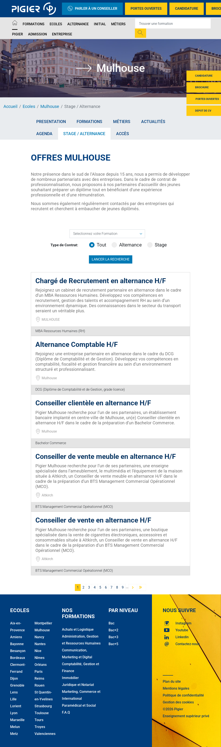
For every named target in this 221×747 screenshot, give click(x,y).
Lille (13, 699)
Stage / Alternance (84, 133)
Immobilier (70, 678)
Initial (100, 24)
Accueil (10, 106)
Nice (38, 651)
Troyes (40, 727)
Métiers (118, 24)
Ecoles (56, 24)
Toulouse (42, 713)
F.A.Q (66, 712)
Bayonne (17, 644)
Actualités (153, 121)
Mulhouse (49, 106)
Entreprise (62, 34)
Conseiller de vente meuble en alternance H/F (105, 456)
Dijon (14, 678)
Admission (37, 34)
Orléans (41, 665)
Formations (33, 24)
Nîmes (39, 658)
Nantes (40, 644)
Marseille (17, 720)
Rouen (39, 685)
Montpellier (43, 623)
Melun (15, 727)
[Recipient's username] (173, 23)
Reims (39, 678)
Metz (14, 734)
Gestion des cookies (178, 702)
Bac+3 (113, 637)
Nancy (39, 637)
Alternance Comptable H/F (76, 344)
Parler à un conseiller (92, 9)
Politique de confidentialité (183, 695)
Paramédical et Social (79, 705)
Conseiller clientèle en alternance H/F (93, 403)
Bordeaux (17, 658)
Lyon (13, 713)
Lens (14, 692)
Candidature (186, 8)
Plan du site (172, 681)
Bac (111, 623)
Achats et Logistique (78, 629)
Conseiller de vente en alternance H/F (93, 520)
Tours (39, 720)
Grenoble (17, 685)
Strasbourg (43, 706)
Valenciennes (45, 734)
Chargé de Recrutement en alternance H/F (100, 281)
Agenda (44, 133)
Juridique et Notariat (78, 685)
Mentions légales (176, 688)
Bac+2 (113, 630)
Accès (122, 133)
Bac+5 (113, 644)
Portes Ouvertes (146, 8)
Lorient (15, 706)
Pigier (17, 34)
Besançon (17, 651)
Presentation (51, 121)
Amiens (16, 637)
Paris (39, 672)
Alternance (78, 24)
